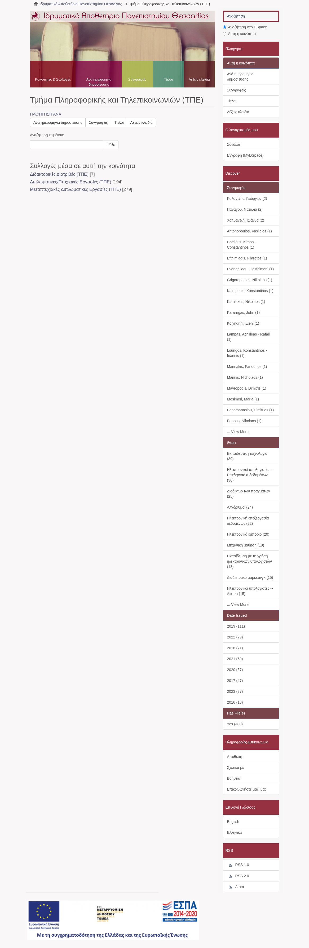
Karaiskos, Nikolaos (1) (246, 301)
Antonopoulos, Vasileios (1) (249, 231)
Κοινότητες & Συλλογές (53, 79)
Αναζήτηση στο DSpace (245, 27)
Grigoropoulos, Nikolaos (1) (249, 280)
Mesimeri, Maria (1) (243, 399)
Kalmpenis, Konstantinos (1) (250, 291)
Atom (235, 887)
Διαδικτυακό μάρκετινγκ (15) (250, 577)
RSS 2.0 (238, 876)
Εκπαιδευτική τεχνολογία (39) (247, 456)
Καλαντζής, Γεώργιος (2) (247, 198)
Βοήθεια (233, 778)
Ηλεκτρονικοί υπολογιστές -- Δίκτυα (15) (250, 591)
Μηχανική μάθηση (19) (245, 545)
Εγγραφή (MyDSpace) (245, 155)
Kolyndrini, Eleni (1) (243, 323)
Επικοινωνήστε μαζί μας (247, 789)
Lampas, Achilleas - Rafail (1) (248, 337)
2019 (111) (236, 626)
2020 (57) (235, 670)
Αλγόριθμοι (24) (240, 507)
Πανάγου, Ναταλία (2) (245, 209)
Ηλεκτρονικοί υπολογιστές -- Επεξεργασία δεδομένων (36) (250, 475)
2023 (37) (235, 691)
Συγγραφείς (137, 79)
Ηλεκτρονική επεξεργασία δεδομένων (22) (248, 521)
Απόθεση (234, 757)
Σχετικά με (235, 767)
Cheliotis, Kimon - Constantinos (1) (241, 244)
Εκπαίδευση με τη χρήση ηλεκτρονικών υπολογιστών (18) (249, 561)
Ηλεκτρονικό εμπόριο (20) (248, 534)
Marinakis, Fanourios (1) (247, 366)
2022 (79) (235, 637)
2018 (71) (235, 648)
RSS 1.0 (238, 865)
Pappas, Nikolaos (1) (244, 421)
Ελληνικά (234, 832)
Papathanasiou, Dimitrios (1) (250, 410)
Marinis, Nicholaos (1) (245, 377)
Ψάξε (111, 145)
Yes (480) (235, 724)
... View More (238, 432)
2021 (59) (235, 659)
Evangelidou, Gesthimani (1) (250, 269)
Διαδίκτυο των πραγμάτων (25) (248, 494)
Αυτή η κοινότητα (239, 34)
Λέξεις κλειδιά (199, 79)
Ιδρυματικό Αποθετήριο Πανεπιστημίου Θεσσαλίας (81, 4)
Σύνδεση (234, 144)
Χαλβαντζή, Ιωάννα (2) (245, 220)
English (233, 821)
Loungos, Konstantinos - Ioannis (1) (247, 353)
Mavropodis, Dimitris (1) (246, 388)
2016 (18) (235, 702)
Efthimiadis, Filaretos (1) (247, 258)
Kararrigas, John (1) (243, 312)
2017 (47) (235, 680)
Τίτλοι (168, 79)
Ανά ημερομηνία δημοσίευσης (98, 81)
